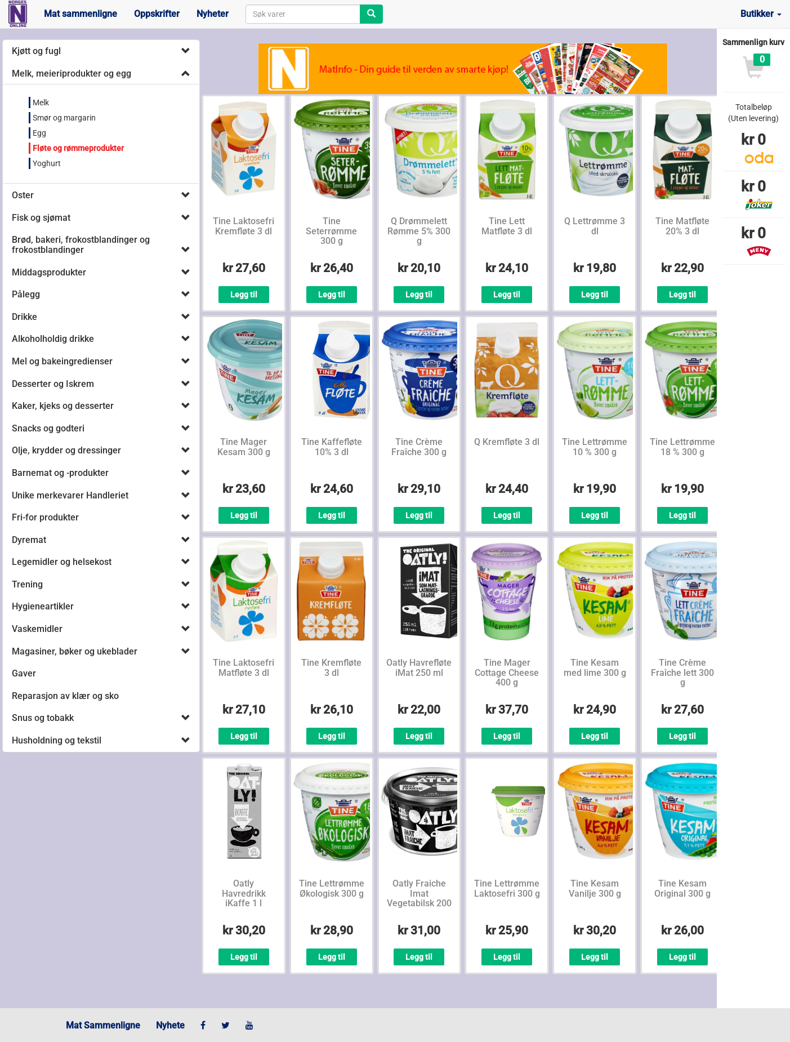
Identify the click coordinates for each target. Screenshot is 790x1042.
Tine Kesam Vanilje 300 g (595, 888)
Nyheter (213, 13)
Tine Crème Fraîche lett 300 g (682, 672)
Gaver (24, 673)
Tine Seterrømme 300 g (331, 231)
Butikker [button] (761, 13)
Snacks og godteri (48, 428)
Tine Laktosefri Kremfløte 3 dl (243, 226)
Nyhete (170, 1025)
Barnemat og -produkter (60, 472)
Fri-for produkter (45, 517)
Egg (39, 132)
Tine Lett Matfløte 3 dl (506, 226)
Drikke (24, 316)
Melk (41, 102)
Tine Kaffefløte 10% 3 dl (331, 447)
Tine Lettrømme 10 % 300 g (594, 447)
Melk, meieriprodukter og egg (71, 73)
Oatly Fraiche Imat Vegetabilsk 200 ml (419, 898)
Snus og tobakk (43, 718)
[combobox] (303, 14)
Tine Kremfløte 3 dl (331, 667)
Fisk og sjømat (41, 217)
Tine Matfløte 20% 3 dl (682, 226)
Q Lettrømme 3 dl (594, 226)
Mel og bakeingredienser (62, 361)
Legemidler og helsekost (61, 561)
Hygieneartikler (43, 606)
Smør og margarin (64, 117)
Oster (23, 195)
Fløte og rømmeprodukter (78, 148)
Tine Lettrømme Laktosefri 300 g (507, 888)
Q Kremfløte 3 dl (506, 442)
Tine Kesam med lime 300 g (595, 667)
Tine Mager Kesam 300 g (243, 447)
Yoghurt (47, 163)
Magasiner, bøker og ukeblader (74, 651)
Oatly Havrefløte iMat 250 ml (419, 667)
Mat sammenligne (80, 13)
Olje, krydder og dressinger (66, 450)
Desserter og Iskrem (53, 383)
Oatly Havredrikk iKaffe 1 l (244, 893)
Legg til (243, 294)
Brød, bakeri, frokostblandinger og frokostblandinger (81, 244)
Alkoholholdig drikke (53, 338)
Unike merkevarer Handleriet (70, 495)
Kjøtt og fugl (36, 51)
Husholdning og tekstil (56, 740)
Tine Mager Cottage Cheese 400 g (507, 672)
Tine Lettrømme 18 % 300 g (682, 447)
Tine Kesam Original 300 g (682, 888)
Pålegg (26, 294)
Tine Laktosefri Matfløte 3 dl (243, 667)
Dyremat (29, 540)
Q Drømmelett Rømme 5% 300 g (418, 231)
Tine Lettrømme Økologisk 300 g (331, 888)
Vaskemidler (37, 629)
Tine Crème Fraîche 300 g (419, 447)
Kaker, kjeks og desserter (63, 405)
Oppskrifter (157, 13)
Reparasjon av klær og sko (65, 696)
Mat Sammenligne (103, 1025)
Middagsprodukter (49, 272)
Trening (27, 584)
